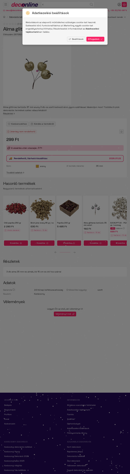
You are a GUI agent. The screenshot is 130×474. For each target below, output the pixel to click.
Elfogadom (95, 39)
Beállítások (76, 39)
